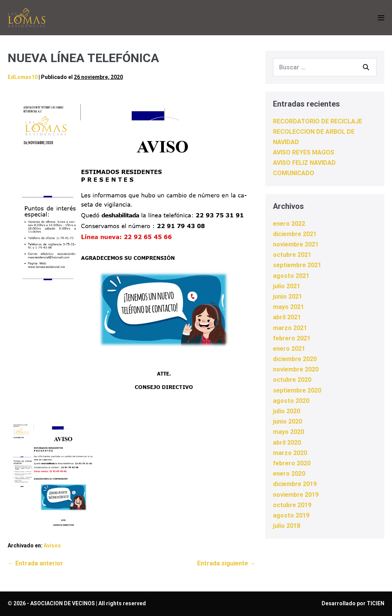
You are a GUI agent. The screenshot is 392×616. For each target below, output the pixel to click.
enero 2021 (289, 348)
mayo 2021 (288, 306)
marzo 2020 (290, 453)
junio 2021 (287, 296)
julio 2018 (286, 525)
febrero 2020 (291, 463)
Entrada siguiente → (226, 563)
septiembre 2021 (297, 265)
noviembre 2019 (295, 494)
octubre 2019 (292, 505)
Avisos (52, 545)
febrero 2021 (291, 338)
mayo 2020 (288, 431)
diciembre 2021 (295, 234)
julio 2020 (286, 411)
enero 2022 (289, 223)
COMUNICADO (293, 173)
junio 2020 (287, 421)
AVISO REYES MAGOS (303, 152)
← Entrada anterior (35, 563)
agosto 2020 (291, 400)
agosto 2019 (291, 515)
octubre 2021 (292, 254)
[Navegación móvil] (381, 18)
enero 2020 (289, 473)
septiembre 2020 (297, 390)
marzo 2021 (290, 328)
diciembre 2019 (295, 484)
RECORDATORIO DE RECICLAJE (317, 121)
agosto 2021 (291, 275)
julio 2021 (286, 286)
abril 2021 (287, 317)
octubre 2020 (292, 379)
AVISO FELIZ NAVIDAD (304, 162)
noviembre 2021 (295, 244)
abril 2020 (287, 442)
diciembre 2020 (295, 359)
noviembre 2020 (295, 369)
